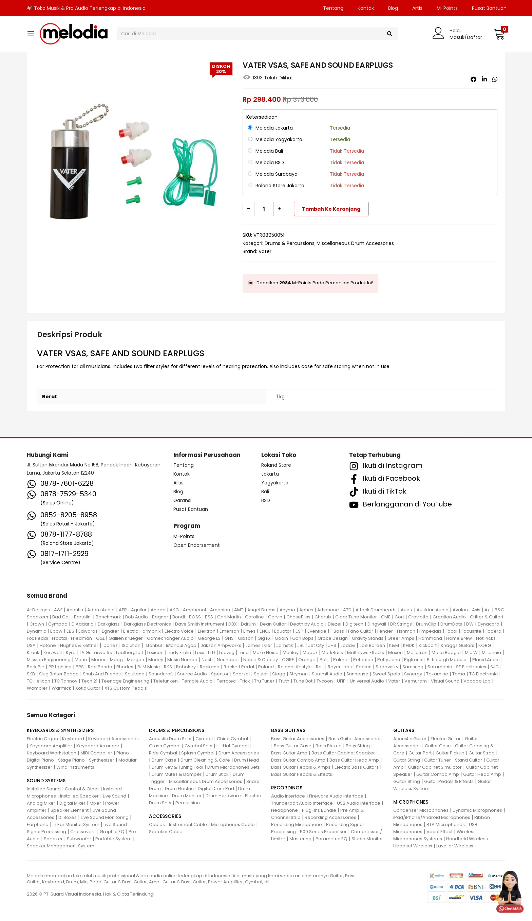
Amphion (220, 610)
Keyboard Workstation (51, 753)
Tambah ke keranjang (331, 209)
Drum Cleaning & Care (205, 760)
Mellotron (417, 652)
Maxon (395, 652)
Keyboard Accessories (113, 738)
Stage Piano (71, 760)
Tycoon (325, 681)
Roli (320, 667)
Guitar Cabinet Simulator (435, 767)
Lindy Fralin (179, 652)
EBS (70, 631)
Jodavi (347, 645)
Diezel (334, 624)
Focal (451, 631)
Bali (265, 491)
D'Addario (83, 624)
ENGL (265, 631)
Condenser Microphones (421, 810)
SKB (31, 674)
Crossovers (83, 831)
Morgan (135, 659)
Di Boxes (67, 817)
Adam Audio (101, 610)
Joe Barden (372, 645)
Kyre (71, 652)
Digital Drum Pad (216, 788)
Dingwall (376, 624)
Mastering (300, 839)
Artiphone (328, 610)
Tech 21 (89, 681)
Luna (244, 652)
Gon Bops (303, 638)
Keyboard (73, 738)
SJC (494, 667)
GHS (229, 638)
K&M (394, 645)
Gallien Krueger (126, 638)
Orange (307, 659)
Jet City (316, 645)
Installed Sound (44, 789)
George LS (209, 638)
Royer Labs (340, 667)
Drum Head (246, 760)
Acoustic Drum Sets (170, 738)
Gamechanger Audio (170, 638)
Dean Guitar (273, 624)
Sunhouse (357, 674)
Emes (249, 631)
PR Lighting (60, 667)
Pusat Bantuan (489, 8)
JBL (300, 645)
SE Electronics (471, 667)
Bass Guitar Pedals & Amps (300, 767)
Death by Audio (307, 624)
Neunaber (228, 659)
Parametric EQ (331, 839)
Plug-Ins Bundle (319, 810)
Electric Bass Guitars (357, 767)
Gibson (245, 638)
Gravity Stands (367, 638)
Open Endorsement (196, 545)
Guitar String (406, 760)
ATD (347, 610)
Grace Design (333, 638)
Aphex (306, 610)
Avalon (460, 610)
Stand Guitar (468, 760)
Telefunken (165, 681)
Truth (284, 681)
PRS (80, 667)
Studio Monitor (367, 839)
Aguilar (139, 610)
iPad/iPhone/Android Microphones (431, 817)
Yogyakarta (274, 482)
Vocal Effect (439, 831)
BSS (209, 617)
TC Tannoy (65, 681)
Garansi (182, 500)
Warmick (61, 688)
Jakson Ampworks (221, 645)
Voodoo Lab (477, 681)
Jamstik (284, 645)
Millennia (491, 652)
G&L (100, 638)
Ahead (158, 610)
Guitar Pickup (450, 753)
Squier (261, 674)
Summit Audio (327, 674)
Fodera (493, 631)
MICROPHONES (410, 802)
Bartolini (83, 617)
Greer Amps (400, 638)
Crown (37, 624)
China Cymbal (232, 738)
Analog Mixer (41, 803)
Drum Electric (179, 788)
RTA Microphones (445, 824)
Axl (487, 610)
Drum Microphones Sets (233, 767)
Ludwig (226, 652)
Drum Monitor (187, 795)
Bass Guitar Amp (289, 753)
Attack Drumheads (376, 610)
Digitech (354, 624)
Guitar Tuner (437, 760)
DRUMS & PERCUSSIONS (176, 730)
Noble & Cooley (260, 659)
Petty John (388, 659)
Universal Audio (367, 681)
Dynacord (488, 624)
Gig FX (264, 638)
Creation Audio (449, 617)
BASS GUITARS (288, 730)
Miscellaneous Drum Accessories (355, 243)
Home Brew (459, 638)
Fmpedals (430, 631)
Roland (266, 667)
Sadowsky (387, 667)
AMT (238, 610)
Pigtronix (413, 659)
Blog (393, 8)
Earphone (38, 824)
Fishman (406, 631)
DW (470, 624)
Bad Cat (61, 617)
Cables (157, 824)
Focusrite (471, 631)
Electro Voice (179, 631)
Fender (385, 631)
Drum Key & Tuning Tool (177, 767)
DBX (232, 624)
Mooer (98, 659)
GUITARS (403, 730)
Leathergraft (129, 652)
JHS (332, 645)
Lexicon (155, 652)
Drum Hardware (223, 795)
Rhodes (124, 667)
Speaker (53, 839)
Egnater (110, 631)
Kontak (366, 8)
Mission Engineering (49, 659)
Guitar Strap (482, 753)
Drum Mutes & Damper (177, 774)
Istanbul (153, 645)
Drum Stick (217, 774)
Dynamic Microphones (477, 810)
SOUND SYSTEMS (46, 780)
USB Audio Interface (358, 803)
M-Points (447, 8)
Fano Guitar (360, 631)
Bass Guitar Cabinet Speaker (343, 753)
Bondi (178, 617)
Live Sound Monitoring (105, 817)
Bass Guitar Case (292, 746)
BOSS (195, 617)
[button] (499, 33)
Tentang (333, 8)
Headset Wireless (412, 846)
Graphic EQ (112, 831)
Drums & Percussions (290, 243)
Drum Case (164, 760)
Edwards (88, 631)
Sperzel (241, 674)
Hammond (430, 638)
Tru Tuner (264, 681)
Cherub (323, 617)
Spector (220, 674)
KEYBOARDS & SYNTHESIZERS (60, 730)
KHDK (409, 645)
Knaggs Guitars (457, 645)
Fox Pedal (37, 638)
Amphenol (194, 610)
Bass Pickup (329, 746)
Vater (265, 251)
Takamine (437, 674)
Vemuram (415, 681)
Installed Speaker (79, 796)
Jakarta (270, 474)
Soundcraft (161, 674)
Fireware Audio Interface (336, 796)
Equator (282, 631)
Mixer (95, 803)
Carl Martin (229, 617)
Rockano (210, 667)
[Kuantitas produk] (264, 209)
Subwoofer (79, 839)
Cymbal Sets (198, 746)
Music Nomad (182, 659)
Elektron (206, 631)
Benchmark (108, 617)
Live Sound (114, 796)
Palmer (341, 659)
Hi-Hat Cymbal (232, 746)
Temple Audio (197, 681)
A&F (58, 610)
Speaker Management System (60, 846)
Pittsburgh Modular (447, 659)
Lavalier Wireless (454, 846)
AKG (174, 610)
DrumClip (426, 624)
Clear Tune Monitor (356, 617)
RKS (168, 667)
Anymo (287, 610)
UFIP (341, 681)
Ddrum (248, 624)
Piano (122, 753)
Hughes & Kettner (79, 645)
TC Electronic (483, 674)
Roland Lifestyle (295, 667)
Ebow (56, 631)
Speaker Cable (166, 831)
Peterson (363, 659)
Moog (116, 659)
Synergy (413, 674)
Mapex (310, 652)
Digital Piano (40, 760)
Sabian (364, 667)
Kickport (428, 645)
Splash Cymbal (197, 753)
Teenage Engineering (125, 681)
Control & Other (82, 789)
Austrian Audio (433, 610)
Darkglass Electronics (147, 624)
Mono (81, 659)
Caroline (254, 617)
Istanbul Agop (181, 645)
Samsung (412, 667)
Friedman (81, 638)
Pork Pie (35, 667)
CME (386, 617)
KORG (484, 645)
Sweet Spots (386, 674)
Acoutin (74, 610)
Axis (476, 610)
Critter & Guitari (486, 617)
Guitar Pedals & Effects (449, 781)
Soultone (135, 674)
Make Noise (266, 652)
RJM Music (148, 667)
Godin (281, 638)
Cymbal (204, 738)
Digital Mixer (72, 803)
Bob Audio (136, 617)
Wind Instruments (75, 767)
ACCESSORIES (165, 816)
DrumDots (451, 624)
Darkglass (109, 624)
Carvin (275, 617)
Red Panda (100, 667)
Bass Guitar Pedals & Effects (301, 774)
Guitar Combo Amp (437, 774)
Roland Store (276, 465)
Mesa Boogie (446, 652)
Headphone (284, 810)
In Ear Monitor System (76, 824)
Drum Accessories (238, 753)
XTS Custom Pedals (125, 688)
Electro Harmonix (141, 631)
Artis (417, 8)
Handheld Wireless (467, 839)
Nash (207, 659)
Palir (324, 659)
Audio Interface (288, 796)
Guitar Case (438, 746)
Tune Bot (302, 681)
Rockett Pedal (239, 667)
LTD (211, 652)
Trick (245, 681)
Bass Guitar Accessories (297, 738)
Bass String (358, 746)
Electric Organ (42, 738)
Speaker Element (70, 810)
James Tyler (258, 645)
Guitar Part (420, 753)
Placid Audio (486, 659)
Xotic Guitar (87, 688)
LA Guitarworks (96, 652)
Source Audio (192, 674)
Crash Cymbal (164, 746)
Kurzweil (52, 652)
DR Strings (401, 624)
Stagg (278, 674)
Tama (458, 674)
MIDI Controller (96, 753)
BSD (265, 500)
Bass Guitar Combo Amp (298, 760)
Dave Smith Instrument (199, 624)
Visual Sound (445, 681)
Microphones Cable (233, 824)
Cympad (58, 624)
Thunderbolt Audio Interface (302, 803)
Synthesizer (101, 760)
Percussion (187, 803)
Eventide (316, 631)
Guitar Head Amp (482, 774)
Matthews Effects (365, 652)
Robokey (186, 667)
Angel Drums (261, 610)
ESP (299, 631)
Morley (155, 659)
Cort (399, 617)
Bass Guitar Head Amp (354, 760)
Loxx (199, 652)
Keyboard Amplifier (51, 746)
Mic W (471, 652)
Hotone (48, 645)
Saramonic (440, 667)
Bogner (160, 617)
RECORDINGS (286, 787)
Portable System (113, 839)
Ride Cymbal (163, 753)
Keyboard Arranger (97, 746)
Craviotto (418, 617)
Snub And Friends (102, 674)
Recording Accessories (330, 817)
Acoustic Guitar (409, 738)
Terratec (226, 681)
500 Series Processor (323, 831)
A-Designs (38, 610)
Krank (33, 652)
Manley (291, 652)
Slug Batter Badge (59, 674)
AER (123, 610)
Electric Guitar (446, 738)
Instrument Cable (188, 824)
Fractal (59, 638)
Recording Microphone (296, 824)
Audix (407, 610)
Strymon (298, 674)
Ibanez (110, 645)
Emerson (229, 631)
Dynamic (36, 631)
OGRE (288, 659)
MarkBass (332, 652)
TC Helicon (38, 681)
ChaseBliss (298, 617)
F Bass (337, 631)
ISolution (131, 645)
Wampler (37, 688)
